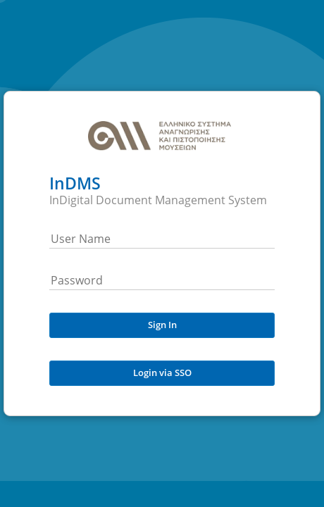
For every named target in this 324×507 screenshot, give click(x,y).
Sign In (162, 324)
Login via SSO (162, 372)
